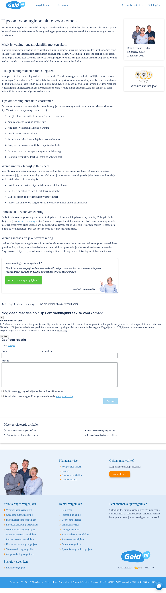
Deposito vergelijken (72, 549)
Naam (4, 351)
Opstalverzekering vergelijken (101, 435)
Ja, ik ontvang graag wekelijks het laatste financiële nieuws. (34, 396)
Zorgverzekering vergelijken (20, 558)
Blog (10, 304)
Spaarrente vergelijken (73, 544)
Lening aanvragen (70, 529)
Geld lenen (67, 514)
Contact (65, 475)
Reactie (5, 360)
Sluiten (4, 336)
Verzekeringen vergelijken (19, 514)
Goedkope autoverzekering (19, 519)
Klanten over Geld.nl (72, 480)
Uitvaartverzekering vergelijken (21, 549)
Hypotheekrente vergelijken (75, 539)
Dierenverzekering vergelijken (21, 524)
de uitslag (62, 330)
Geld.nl (15, 5)
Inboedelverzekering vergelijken (102, 439)
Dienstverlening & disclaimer (57, 587)
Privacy (76, 587)
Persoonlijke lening (71, 519)
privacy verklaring (64, 401)
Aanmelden (118, 478)
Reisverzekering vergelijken (20, 544)
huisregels (11, 346)
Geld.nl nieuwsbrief (121, 465)
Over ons (61, 5)
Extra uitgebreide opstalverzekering (23, 439)
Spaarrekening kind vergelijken (77, 553)
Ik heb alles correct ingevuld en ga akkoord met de (39, 401)
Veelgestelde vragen (71, 471)
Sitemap (94, 587)
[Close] (2, 317)
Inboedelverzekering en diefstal (21, 435)
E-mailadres (46, 351)
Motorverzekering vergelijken (20, 534)
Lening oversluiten (71, 534)
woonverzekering (26, 221)
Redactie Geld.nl (141, 47)
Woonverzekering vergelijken (22, 280)
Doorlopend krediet (71, 524)
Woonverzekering (25, 304)
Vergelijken (41, 5)
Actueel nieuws (69, 484)
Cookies (84, 587)
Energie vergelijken (15, 572)
